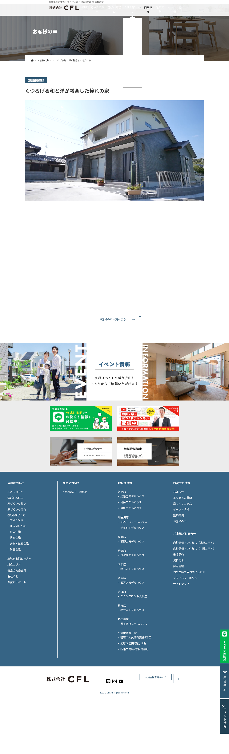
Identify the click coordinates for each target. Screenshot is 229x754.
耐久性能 (15, 566)
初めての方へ (74, 7)
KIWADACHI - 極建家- (76, 526)
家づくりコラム (182, 538)
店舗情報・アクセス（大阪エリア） (194, 583)
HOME (49, 7)
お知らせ (178, 526)
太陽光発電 (16, 555)
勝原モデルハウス (131, 543)
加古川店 (123, 552)
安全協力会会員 (16, 605)
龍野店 (122, 572)
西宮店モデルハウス (132, 617)
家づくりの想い (16, 538)
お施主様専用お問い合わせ (189, 607)
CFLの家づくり (132, 7)
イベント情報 (209, 7)
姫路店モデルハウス (132, 531)
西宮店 (122, 613)
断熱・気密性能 (19, 578)
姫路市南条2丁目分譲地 (134, 684)
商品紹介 (159, 7)
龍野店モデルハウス (132, 576)
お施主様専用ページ (190, 713)
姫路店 (122, 526)
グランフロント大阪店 (133, 631)
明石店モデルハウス (132, 604)
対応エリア (14, 599)
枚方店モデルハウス (132, 645)
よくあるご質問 (182, 532)
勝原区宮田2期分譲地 (133, 678)
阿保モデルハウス (131, 537)
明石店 (122, 599)
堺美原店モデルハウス (133, 658)
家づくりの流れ (16, 544)
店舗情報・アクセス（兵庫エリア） (194, 577)
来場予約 (178, 589)
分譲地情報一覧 (127, 667)
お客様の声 (180, 556)
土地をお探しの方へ (19, 593)
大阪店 (122, 626)
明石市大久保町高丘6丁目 (135, 672)
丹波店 (122, 585)
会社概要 (12, 611)
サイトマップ (181, 619)
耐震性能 (15, 584)
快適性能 (15, 572)
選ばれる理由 (102, 7)
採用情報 (178, 601)
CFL (108, 727)
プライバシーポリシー (186, 613)
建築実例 (182, 7)
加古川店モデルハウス (133, 557)
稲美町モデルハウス (132, 562)
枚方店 (122, 640)
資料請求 (178, 595)
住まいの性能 (18, 561)
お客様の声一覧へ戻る (112, 319)
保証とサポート (16, 617)
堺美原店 (123, 654)
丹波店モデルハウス (132, 590)
